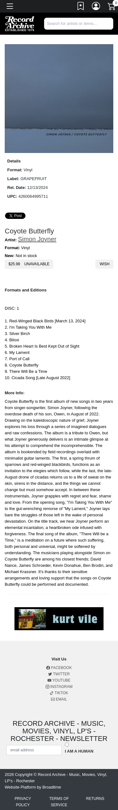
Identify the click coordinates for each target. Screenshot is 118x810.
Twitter (59, 674)
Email (59, 699)
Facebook (59, 668)
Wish (104, 264)
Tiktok (59, 693)
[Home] (20, 23)
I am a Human (79, 751)
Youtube (59, 680)
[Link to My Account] (96, 7)
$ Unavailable (28, 264)
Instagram (59, 686)
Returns (95, 798)
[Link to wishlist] (80, 7)
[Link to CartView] (112, 6)
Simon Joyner (37, 239)
